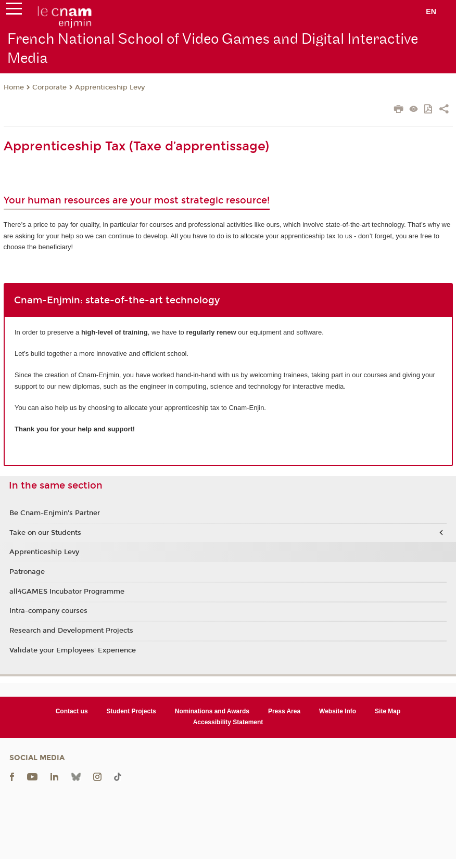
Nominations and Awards (212, 711)
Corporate (49, 87)
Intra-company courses (48, 611)
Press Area (284, 711)
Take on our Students (45, 533)
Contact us (72, 711)
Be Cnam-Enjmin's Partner (54, 513)
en (431, 11)
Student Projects (131, 711)
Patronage (27, 572)
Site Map (387, 711)
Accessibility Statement (228, 722)
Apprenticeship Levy (110, 87)
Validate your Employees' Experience (72, 650)
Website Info (337, 711)
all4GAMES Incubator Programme (66, 591)
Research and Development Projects (71, 630)
